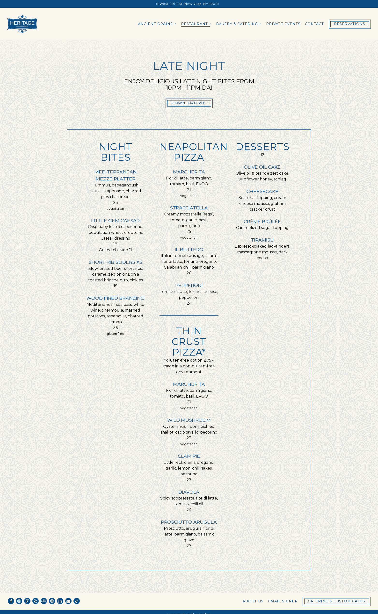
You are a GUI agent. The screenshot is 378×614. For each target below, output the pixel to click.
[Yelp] (35, 601)
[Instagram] (19, 601)
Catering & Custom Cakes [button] (336, 601)
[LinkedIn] (60, 601)
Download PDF (189, 103)
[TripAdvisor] (44, 601)
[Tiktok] (76, 601)
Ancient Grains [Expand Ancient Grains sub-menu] (157, 23)
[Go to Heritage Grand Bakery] (187, 3)
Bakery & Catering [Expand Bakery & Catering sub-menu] (239, 23)
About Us (253, 601)
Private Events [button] (283, 24)
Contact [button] (314, 24)
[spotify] (52, 601)
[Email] (68, 601)
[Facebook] (11, 601)
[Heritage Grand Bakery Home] (22, 24)
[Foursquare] (27, 601)
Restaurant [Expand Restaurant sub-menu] (196, 23)
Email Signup (283, 601)
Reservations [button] (349, 24)
